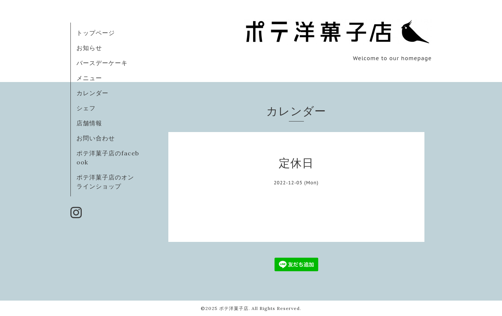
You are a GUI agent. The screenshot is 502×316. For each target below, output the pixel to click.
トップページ (95, 32)
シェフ (86, 108)
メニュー (89, 78)
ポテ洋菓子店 (234, 308)
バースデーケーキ (102, 63)
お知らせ (89, 48)
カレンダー (92, 93)
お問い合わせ (95, 138)
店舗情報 (89, 123)
